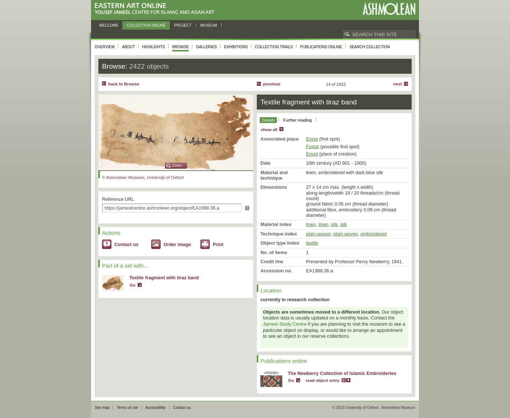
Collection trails (274, 47)
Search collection (369, 47)
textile (312, 243)
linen (311, 224)
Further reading (297, 120)
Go (133, 285)
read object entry (323, 380)
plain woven (318, 234)
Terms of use (127, 408)
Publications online (321, 47)
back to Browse (123, 84)
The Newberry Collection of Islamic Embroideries (342, 373)
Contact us (126, 244)
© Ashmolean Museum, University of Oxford (143, 177)
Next (397, 84)
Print (218, 244)
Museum (208, 25)
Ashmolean (388, 9)
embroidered (373, 234)
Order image (177, 244)
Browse (180, 47)
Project (183, 25)
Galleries (206, 47)
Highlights (153, 47)
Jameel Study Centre (285, 324)
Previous (271, 84)
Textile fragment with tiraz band (164, 277)
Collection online (146, 25)
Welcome (108, 25)
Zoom (177, 166)
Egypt (312, 139)
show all (269, 129)
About (128, 47)
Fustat (312, 146)
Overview (105, 47)
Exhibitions (236, 47)
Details (268, 120)
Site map (102, 408)
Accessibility (155, 408)
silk (334, 224)
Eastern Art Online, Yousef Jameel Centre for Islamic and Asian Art (156, 9)
